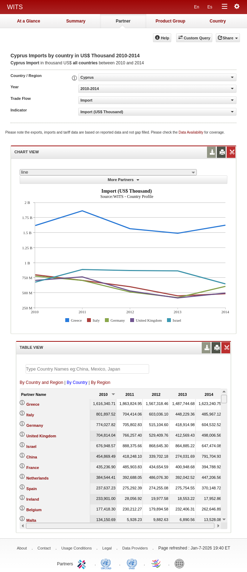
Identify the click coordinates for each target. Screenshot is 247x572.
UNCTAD (107, 563)
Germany (34, 425)
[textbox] (87, 369)
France (32, 467)
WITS (15, 7)
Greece (32, 404)
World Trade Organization (156, 563)
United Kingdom (41, 436)
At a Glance (28, 21)
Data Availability (191, 132)
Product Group (170, 21)
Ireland (32, 499)
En (196, 7)
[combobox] (108, 172)
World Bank (181, 563)
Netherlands (37, 478)
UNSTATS (132, 563)
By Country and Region (41, 382)
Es (209, 7)
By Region (100, 382)
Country (218, 21)
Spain (31, 489)
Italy (30, 415)
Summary (76, 21)
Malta (31, 520)
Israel (31, 446)
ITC (83, 563)
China (31, 457)
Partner (123, 21)
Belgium (33, 510)
